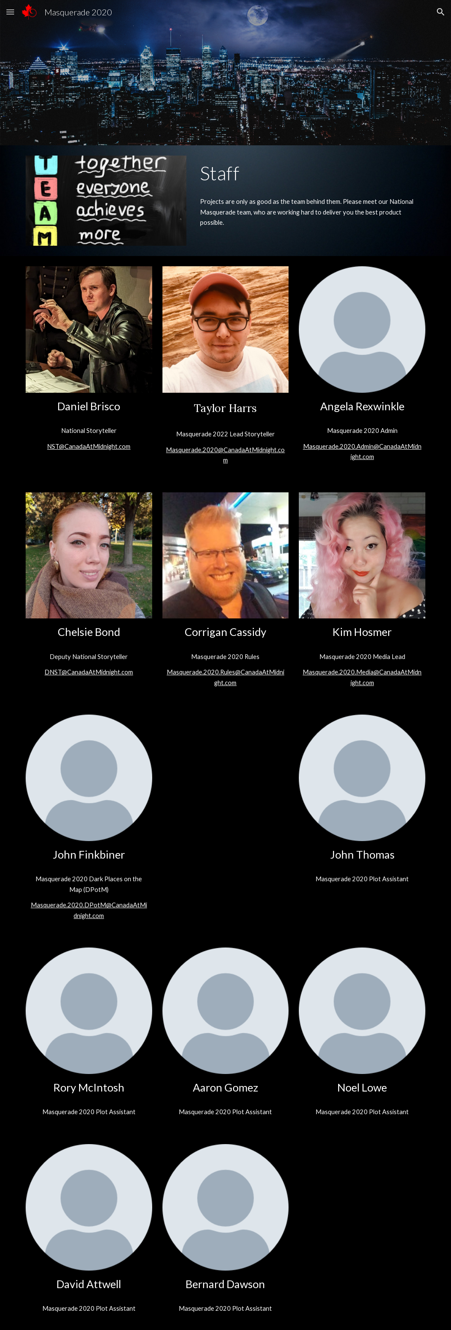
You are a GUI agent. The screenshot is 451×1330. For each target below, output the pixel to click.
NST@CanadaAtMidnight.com (88, 446)
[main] (311, 173)
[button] (10, 12)
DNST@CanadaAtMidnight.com (88, 672)
